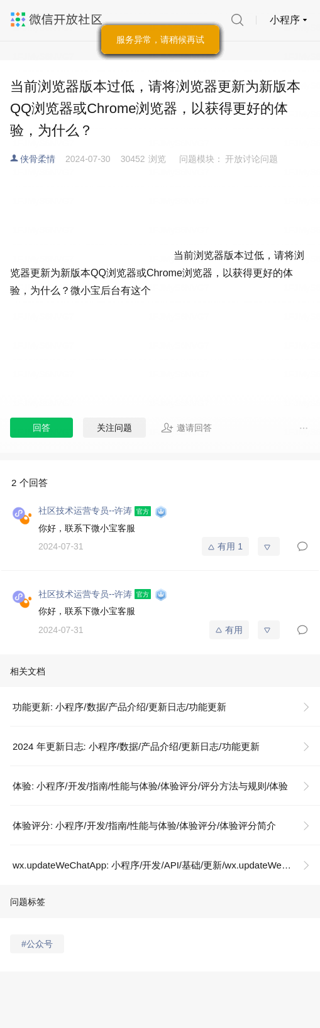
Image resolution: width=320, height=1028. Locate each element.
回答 (41, 428)
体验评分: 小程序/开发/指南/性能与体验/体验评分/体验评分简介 (144, 825)
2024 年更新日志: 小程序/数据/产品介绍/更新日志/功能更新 (136, 746)
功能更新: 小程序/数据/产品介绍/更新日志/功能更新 (119, 706)
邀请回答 (186, 428)
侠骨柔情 (37, 159)
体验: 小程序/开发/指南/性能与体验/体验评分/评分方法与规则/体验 (150, 786)
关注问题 (114, 428)
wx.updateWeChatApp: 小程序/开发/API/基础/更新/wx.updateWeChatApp (165, 865)
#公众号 (37, 944)
